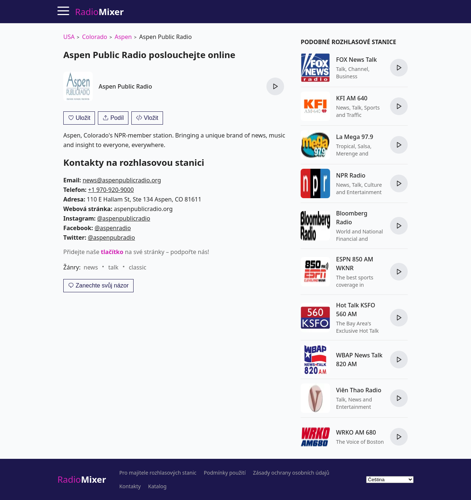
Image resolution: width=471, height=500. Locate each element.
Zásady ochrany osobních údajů (291, 472)
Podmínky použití (225, 472)
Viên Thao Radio (358, 390)
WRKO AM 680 (356, 432)
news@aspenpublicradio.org (121, 180)
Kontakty (130, 486)
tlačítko (112, 252)
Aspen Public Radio (125, 86)
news (91, 267)
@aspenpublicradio (123, 218)
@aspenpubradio (111, 237)
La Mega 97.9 (354, 137)
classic (137, 267)
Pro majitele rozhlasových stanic (157, 472)
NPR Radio (350, 175)
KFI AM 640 (351, 98)
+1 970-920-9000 (111, 190)
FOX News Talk (356, 60)
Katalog (157, 486)
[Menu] (63, 11)
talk (113, 267)
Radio (81, 479)
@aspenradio (113, 228)
